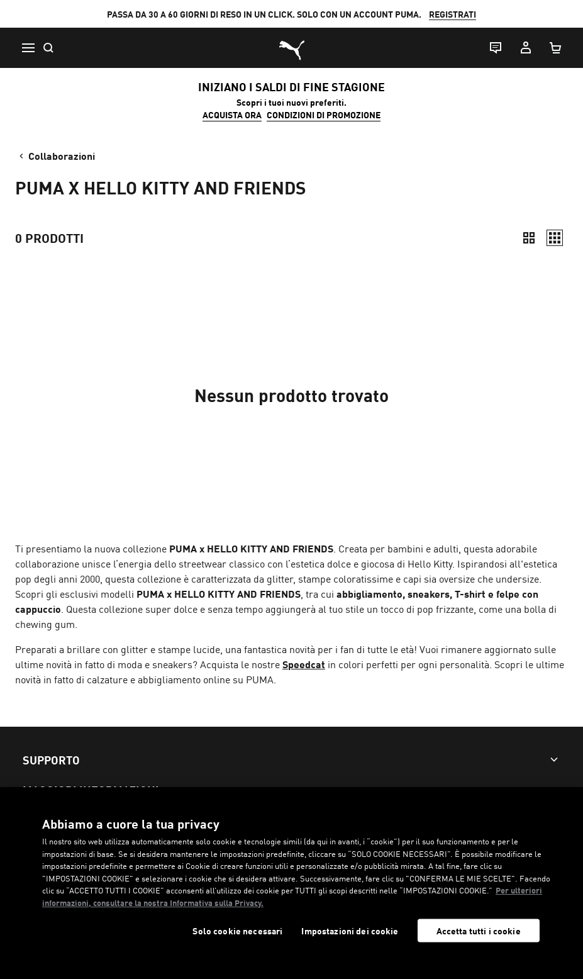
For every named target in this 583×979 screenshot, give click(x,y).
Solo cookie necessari (237, 931)
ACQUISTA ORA (232, 114)
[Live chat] (495, 47)
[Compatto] (528, 237)
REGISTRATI (452, 14)
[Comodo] (554, 238)
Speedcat (303, 663)
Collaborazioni (56, 155)
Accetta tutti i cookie (478, 930)
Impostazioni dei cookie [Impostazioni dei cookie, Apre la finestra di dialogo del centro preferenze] (349, 931)
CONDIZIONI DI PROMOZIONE (323, 114)
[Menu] (27, 47)
